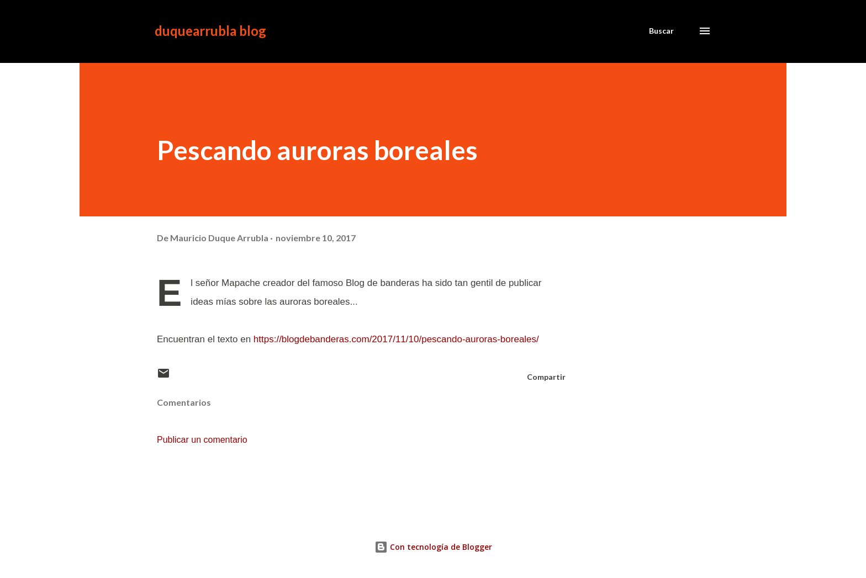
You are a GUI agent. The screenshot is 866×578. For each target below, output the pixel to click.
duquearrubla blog (210, 31)
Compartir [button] (546, 376)
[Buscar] (661, 31)
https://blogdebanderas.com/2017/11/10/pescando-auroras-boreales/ (396, 339)
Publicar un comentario (202, 439)
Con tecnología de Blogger (433, 547)
